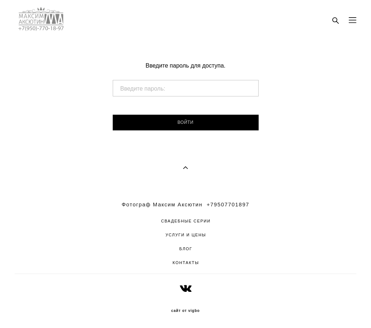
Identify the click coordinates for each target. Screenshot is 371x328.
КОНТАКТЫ (186, 262)
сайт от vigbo (185, 311)
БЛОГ (186, 249)
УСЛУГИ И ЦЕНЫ (186, 235)
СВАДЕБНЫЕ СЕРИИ (185, 221)
